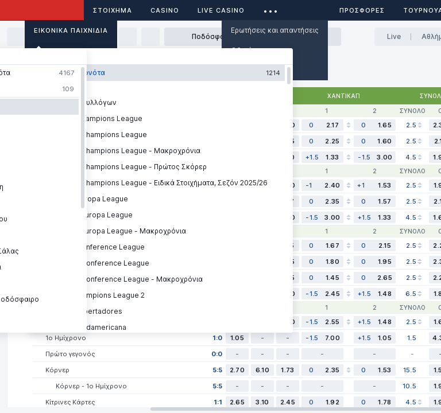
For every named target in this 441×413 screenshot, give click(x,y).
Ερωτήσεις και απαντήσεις (275, 30)
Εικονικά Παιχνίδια (71, 30)
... (270, 8)
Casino (164, 10)
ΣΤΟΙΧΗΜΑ (112, 10)
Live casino (221, 10)
